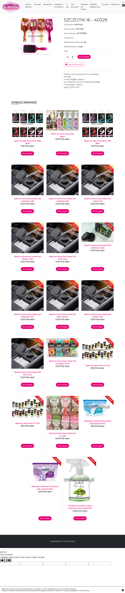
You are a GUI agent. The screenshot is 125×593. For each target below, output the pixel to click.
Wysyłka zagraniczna (95, 5)
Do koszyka (84, 57)
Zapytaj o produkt (74, 64)
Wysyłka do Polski (84, 6)
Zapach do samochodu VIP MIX (97, 366)
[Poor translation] (8, 560)
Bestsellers (47, 4)
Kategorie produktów (59, 5)
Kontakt (105, 4)
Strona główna (29, 5)
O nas (67, 5)
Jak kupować (75, 5)
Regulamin (115, 4)
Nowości (37, 4)
